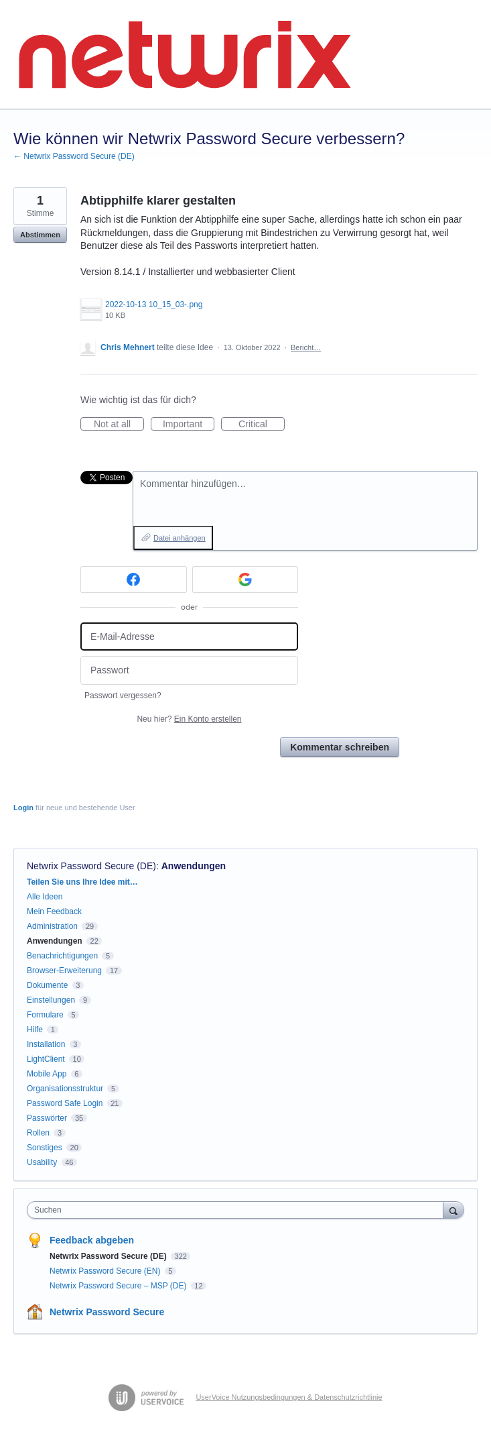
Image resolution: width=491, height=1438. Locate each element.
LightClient (46, 1059)
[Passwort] (189, 670)
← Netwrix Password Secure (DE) (74, 156)
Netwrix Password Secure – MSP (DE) (119, 1285)
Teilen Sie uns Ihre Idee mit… (82, 882)
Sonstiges (44, 1147)
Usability (42, 1162)
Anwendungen (193, 866)
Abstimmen (40, 235)
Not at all (119, 425)
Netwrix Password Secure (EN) (106, 1271)
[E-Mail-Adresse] (189, 636)
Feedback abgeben (92, 1240)
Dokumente (47, 985)
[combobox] (238, 1210)
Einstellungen (51, 1000)
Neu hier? (189, 719)
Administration (52, 926)
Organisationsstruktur (65, 1088)
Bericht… (306, 347)
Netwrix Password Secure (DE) (91, 866)
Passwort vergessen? (122, 695)
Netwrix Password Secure (107, 1312)
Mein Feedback (54, 911)
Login (23, 808)
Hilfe (35, 1029)
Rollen (38, 1133)
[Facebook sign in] (133, 579)
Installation (46, 1044)
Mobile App (46, 1073)
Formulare (45, 1014)
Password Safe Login (64, 1103)
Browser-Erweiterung (64, 970)
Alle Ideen (44, 896)
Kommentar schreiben (339, 747)
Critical (261, 425)
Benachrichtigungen (62, 955)
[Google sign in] (245, 579)
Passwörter (47, 1118)
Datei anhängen (179, 538)
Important (188, 425)
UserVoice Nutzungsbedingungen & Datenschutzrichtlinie (289, 1397)
